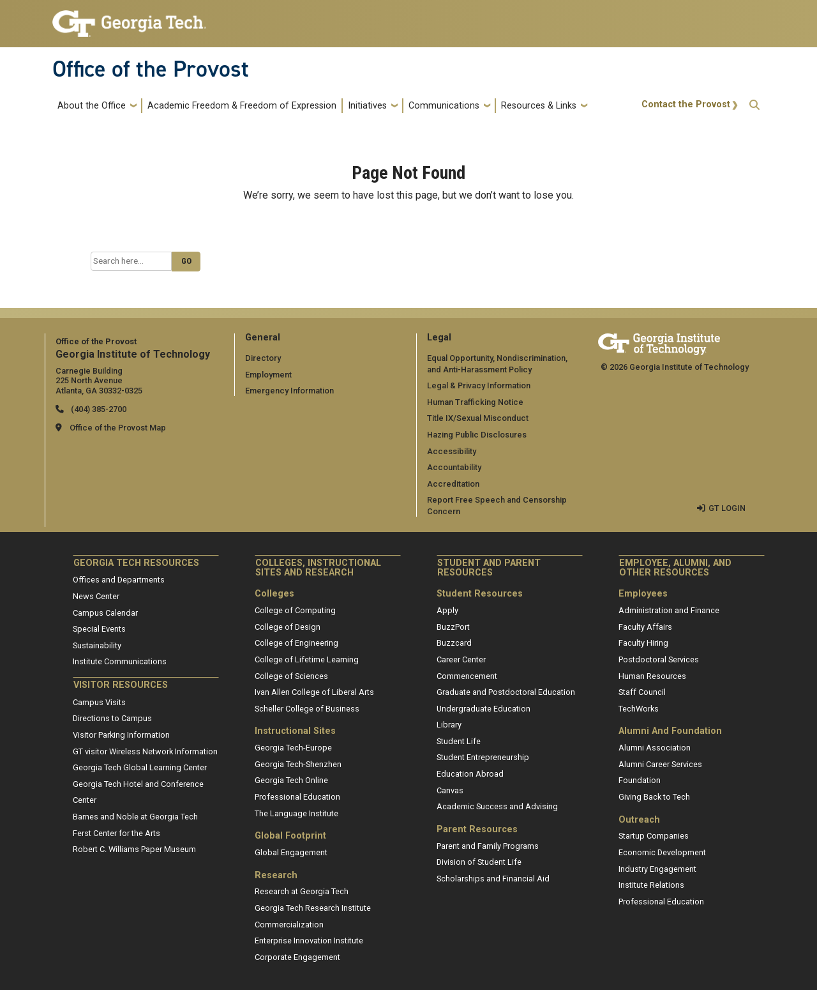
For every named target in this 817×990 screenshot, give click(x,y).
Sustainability (97, 645)
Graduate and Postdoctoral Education (506, 692)
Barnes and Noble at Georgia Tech (135, 816)
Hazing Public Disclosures (477, 434)
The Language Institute (296, 813)
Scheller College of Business (307, 708)
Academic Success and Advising (497, 806)
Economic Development (662, 852)
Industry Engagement (657, 869)
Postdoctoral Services (658, 659)
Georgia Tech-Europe (293, 747)
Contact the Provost (685, 104)
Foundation (639, 780)
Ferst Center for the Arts (116, 833)
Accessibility (451, 451)
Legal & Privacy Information (478, 385)
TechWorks (638, 708)
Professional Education (297, 797)
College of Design (287, 627)
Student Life (459, 741)
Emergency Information (289, 390)
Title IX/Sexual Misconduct (477, 418)
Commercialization (289, 924)
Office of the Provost (150, 68)
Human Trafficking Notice (475, 402)
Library (449, 724)
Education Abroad (470, 774)
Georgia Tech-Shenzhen (298, 764)
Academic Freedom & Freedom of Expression (241, 105)
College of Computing (295, 610)
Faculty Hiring (643, 643)
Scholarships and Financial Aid (493, 878)
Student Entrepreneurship (483, 757)
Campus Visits (99, 702)
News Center (96, 596)
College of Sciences (291, 676)
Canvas (450, 790)
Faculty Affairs (645, 627)
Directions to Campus (112, 718)
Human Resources (652, 676)
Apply (447, 610)
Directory (263, 358)
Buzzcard (454, 643)
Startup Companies (653, 836)
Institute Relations (651, 885)
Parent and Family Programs (488, 846)
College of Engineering (296, 643)
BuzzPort (453, 627)
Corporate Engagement (297, 957)
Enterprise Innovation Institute (309, 940)
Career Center (461, 659)
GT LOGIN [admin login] (727, 508)
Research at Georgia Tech (302, 891)
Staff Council (642, 692)
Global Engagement (291, 852)
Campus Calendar (105, 613)
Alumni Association (654, 747)
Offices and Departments (119, 579)
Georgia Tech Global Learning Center (140, 767)
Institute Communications (120, 661)
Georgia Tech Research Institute (313, 908)
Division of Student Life (479, 862)
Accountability (454, 467)
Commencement (467, 676)
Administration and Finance (668, 610)
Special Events (99, 629)
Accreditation (453, 484)
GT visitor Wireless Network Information (145, 751)
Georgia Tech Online (291, 780)
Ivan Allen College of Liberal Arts (314, 692)
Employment (268, 374)
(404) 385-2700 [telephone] (97, 409)
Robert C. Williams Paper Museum (134, 849)
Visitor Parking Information (121, 735)
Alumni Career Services (660, 764)
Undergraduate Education (483, 708)
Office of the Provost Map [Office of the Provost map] (118, 427)
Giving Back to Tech (654, 797)
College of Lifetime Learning (307, 659)
